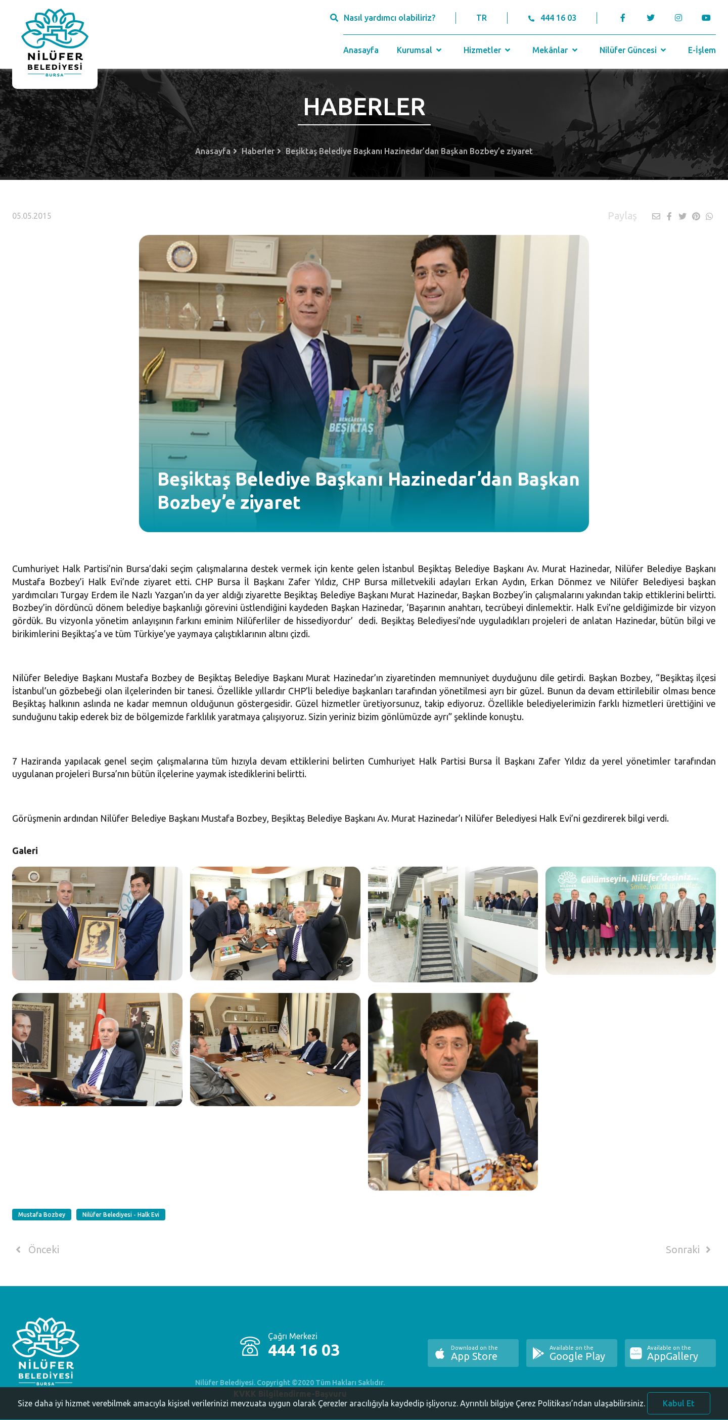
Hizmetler (488, 50)
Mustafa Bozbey (41, 1214)
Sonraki (690, 1249)
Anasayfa (361, 50)
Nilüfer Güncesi (634, 50)
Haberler (258, 151)
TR (481, 17)
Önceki (35, 1249)
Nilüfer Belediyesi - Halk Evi (120, 1214)
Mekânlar (555, 50)
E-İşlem (702, 50)
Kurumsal (420, 50)
